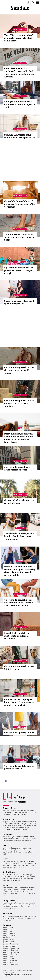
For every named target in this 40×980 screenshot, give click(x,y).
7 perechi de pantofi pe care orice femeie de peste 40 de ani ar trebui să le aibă (19, 602)
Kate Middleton (19, 822)
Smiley (16, 826)
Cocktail (22, 890)
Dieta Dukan (16, 874)
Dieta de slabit (8, 878)
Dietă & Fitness (9, 872)
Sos (24, 888)
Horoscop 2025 (8, 929)
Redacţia (5, 976)
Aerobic (13, 876)
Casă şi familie (9, 900)
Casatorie (10, 812)
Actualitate (7, 913)
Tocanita (16, 890)
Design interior (23, 905)
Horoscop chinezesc (10, 935)
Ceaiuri (10, 861)
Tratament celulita (12, 841)
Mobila (32, 903)
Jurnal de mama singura (11, 907)
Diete (4, 874)
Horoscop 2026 (8, 927)
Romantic (13, 810)
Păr (4, 837)
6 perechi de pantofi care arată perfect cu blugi (17, 468)
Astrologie (6, 937)
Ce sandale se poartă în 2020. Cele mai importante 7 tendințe (19, 403)
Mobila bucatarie (8, 903)
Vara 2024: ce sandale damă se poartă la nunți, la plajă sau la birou (18, 38)
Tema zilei (27, 916)
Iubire (5, 812)
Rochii (8, 837)
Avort (28, 865)
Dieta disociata (18, 878)
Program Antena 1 (20, 829)
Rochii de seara (12, 848)
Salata (28, 888)
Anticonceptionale (26, 863)
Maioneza (18, 892)
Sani (4, 839)
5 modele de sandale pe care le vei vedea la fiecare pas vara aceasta (19, 536)
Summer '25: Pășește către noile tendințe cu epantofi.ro (19, 136)
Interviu (12, 916)
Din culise (6, 916)
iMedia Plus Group (22, 970)
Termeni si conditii (26, 974)
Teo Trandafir (17, 823)
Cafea (33, 888)
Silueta (26, 878)
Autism (12, 909)
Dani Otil (10, 826)
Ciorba (16, 888)
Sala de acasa (15, 880)
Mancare (6, 888)
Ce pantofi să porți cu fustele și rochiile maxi (19, 501)
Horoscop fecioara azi (10, 945)
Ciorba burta (22, 894)
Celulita (27, 839)
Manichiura (10, 839)
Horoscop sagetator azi (11, 952)
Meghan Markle (8, 822)
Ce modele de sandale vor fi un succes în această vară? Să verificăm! (19, 204)
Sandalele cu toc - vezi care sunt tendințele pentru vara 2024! (19, 237)
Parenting (32, 905)
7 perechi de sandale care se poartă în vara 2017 (19, 767)
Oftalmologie (21, 865)
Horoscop (7, 925)
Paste (11, 888)
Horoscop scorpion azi (10, 951)
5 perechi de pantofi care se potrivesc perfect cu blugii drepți (18, 270)
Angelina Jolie (26, 823)
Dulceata (10, 890)
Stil (20, 428)
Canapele (6, 905)
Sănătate (6, 859)
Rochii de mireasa (25, 848)
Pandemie (8, 920)
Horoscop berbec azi (10, 962)
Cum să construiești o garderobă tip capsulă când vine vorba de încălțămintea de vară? (19, 72)
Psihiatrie (21, 867)
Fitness (9, 874)
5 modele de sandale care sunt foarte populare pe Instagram (17, 636)
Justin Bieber (7, 827)
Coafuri (25, 837)
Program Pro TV (8, 829)
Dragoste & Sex (9, 808)
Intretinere (6, 876)
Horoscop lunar (8, 939)
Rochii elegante (26, 850)
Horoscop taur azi (9, 947)
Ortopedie (13, 867)
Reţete (5, 885)
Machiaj (31, 837)
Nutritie (32, 876)
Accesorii (20, 528)
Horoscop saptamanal (10, 964)
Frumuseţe (7, 834)
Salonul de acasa (25, 841)
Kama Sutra (22, 812)
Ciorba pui (13, 894)
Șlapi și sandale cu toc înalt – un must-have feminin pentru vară (20, 104)
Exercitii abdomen (23, 876)
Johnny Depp (7, 823)
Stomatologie (7, 863)
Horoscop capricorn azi (11, 949)
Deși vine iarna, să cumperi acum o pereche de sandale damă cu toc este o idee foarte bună (18, 437)
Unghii (12, 837)
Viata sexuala (21, 810)
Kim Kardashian (30, 822)
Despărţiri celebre (17, 918)
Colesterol (16, 863)
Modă (5, 845)
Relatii (29, 810)
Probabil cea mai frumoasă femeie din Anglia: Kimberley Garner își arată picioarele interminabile (19, 570)
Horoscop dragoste (9, 933)
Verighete (12, 852)
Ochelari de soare (22, 852)
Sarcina (5, 861)
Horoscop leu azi (8, 958)
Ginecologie (30, 861)
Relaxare (25, 874)
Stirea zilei (19, 916)
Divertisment (8, 819)
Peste (21, 888)
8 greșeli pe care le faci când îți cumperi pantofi (19, 302)
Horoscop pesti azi (9, 956)
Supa (4, 890)
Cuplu (33, 810)
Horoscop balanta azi (10, 960)
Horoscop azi (7, 931)
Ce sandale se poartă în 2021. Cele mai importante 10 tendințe (19, 370)
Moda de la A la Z (20, 29)
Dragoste (6, 810)
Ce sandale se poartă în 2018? (19, 732)
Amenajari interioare (22, 903)
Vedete (20, 561)
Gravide (22, 907)
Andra (21, 826)
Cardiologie (12, 865)
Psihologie (22, 861)
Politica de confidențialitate (11, 974)
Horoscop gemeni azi (10, 943)
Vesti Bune (27, 918)
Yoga (30, 874)
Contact (12, 976)
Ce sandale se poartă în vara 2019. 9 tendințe (19, 667)
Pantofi (17, 850)
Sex (16, 812)
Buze (22, 839)
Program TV (27, 827)
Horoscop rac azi (8, 941)
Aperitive (6, 892)
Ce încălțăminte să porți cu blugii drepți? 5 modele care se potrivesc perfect (19, 702)
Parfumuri (19, 837)
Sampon (17, 839)
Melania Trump (17, 827)
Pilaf (23, 892)
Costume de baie (8, 850)
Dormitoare (14, 905)
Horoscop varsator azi (10, 954)
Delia (26, 826)
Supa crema (30, 890)
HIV (8, 867)
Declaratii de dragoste (18, 814)
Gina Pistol (32, 826)
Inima (16, 861)
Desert (11, 892)
